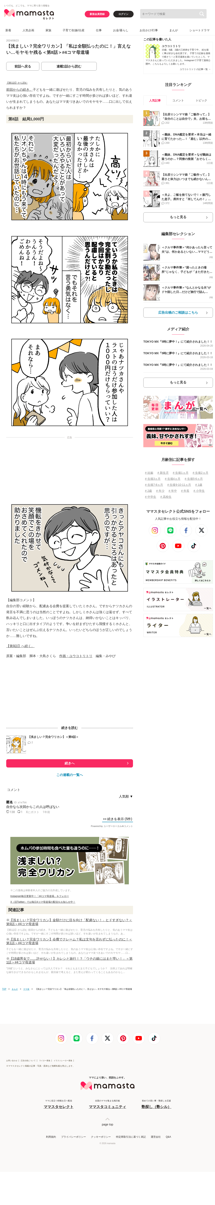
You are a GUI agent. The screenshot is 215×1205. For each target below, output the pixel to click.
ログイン (123, 14)
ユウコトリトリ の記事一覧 (195, 69)
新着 (8, 30)
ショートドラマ (199, 30)
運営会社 (156, 1136)
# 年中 (173, 490)
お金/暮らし (120, 30)
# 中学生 (150, 496)
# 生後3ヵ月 (153, 478)
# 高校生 (166, 496)
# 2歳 (148, 490)
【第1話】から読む (17, 82)
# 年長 (185, 490)
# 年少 (160, 490)
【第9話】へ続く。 (20, 646)
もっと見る (178, 217)
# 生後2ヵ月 (200, 472)
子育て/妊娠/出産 (74, 30)
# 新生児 (163, 472)
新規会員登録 (97, 14)
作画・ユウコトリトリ (75, 656)
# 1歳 (198, 484)
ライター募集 (44, 1061)
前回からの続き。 (19, 89)
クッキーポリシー (101, 1136)
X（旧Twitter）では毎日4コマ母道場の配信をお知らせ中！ (42, 901)
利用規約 (51, 1136)
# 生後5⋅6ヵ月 (194, 478)
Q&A (168, 1136)
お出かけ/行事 (149, 30)
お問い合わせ (11, 1061)
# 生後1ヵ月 (180, 472)
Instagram (189, 60)
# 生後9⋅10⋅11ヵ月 (179, 484)
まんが (173, 30)
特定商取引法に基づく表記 (131, 1136)
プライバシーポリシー (73, 1136)
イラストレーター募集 (63, 1061)
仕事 (99, 30)
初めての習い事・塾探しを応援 (156, 1104)
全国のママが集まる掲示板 (107, 1104)
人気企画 (28, 30)
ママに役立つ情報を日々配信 (59, 1104)
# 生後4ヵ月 (172, 478)
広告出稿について (28, 1061)
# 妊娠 (149, 472)
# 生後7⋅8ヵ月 (154, 484)
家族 (48, 30)
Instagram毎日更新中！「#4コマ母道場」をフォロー (39, 896)
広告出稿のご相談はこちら (178, 312)
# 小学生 (199, 490)
